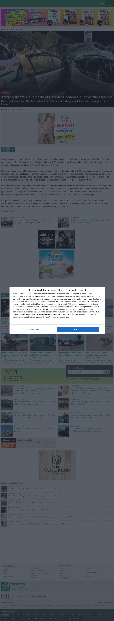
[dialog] (57, 310)
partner (30, 294)
